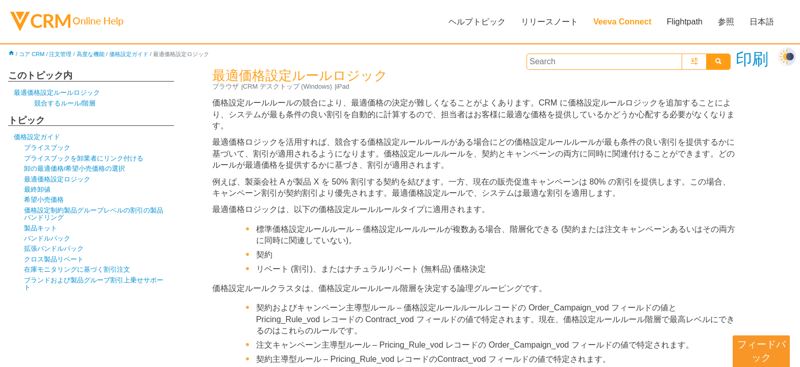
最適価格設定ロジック (57, 179)
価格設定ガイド (128, 54)
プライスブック (47, 147)
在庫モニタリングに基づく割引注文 (77, 269)
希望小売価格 (44, 199)
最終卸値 (37, 189)
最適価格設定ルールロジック (57, 92)
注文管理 (60, 54)
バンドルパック (47, 238)
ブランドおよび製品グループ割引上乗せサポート (93, 283)
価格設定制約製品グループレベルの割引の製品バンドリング (93, 213)
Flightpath (685, 21)
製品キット (40, 228)
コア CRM (32, 54)
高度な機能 (91, 54)
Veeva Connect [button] (622, 21)
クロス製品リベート (54, 259)
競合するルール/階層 (65, 103)
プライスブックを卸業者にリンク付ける (83, 158)
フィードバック (761, 351)
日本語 (761, 21)
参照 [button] (726, 21)
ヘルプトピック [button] (477, 21)
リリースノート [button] (549, 21)
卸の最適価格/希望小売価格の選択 (75, 168)
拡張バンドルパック (54, 248)
